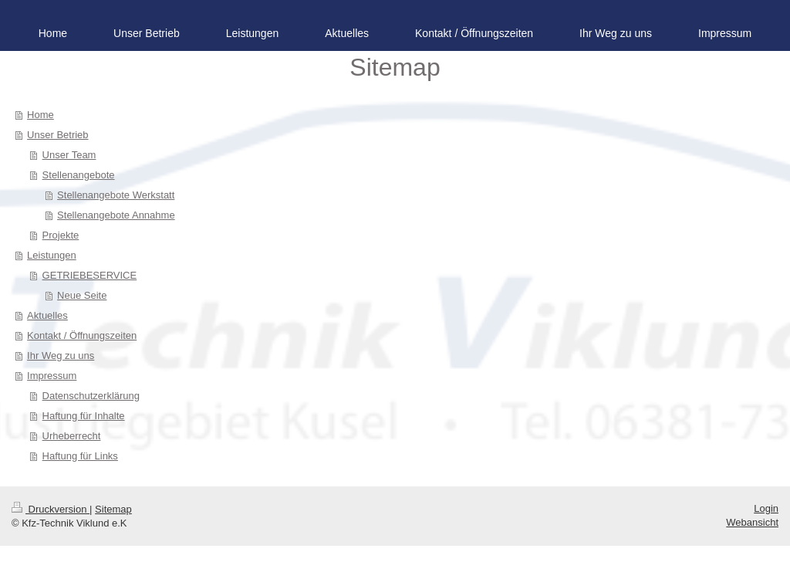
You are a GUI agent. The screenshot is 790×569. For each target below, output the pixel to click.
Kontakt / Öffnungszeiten (82, 335)
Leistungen (51, 255)
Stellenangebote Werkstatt (115, 195)
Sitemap (113, 509)
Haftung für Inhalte (83, 416)
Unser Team (69, 155)
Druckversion (50, 509)
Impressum (51, 375)
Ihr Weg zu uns (60, 355)
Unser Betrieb (57, 135)
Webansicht (752, 522)
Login (766, 508)
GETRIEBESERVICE (89, 275)
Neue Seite (81, 295)
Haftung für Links (80, 456)
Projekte (60, 235)
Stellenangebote (78, 175)
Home (40, 114)
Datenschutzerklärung (91, 395)
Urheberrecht (71, 436)
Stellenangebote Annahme (116, 215)
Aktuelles (47, 315)
